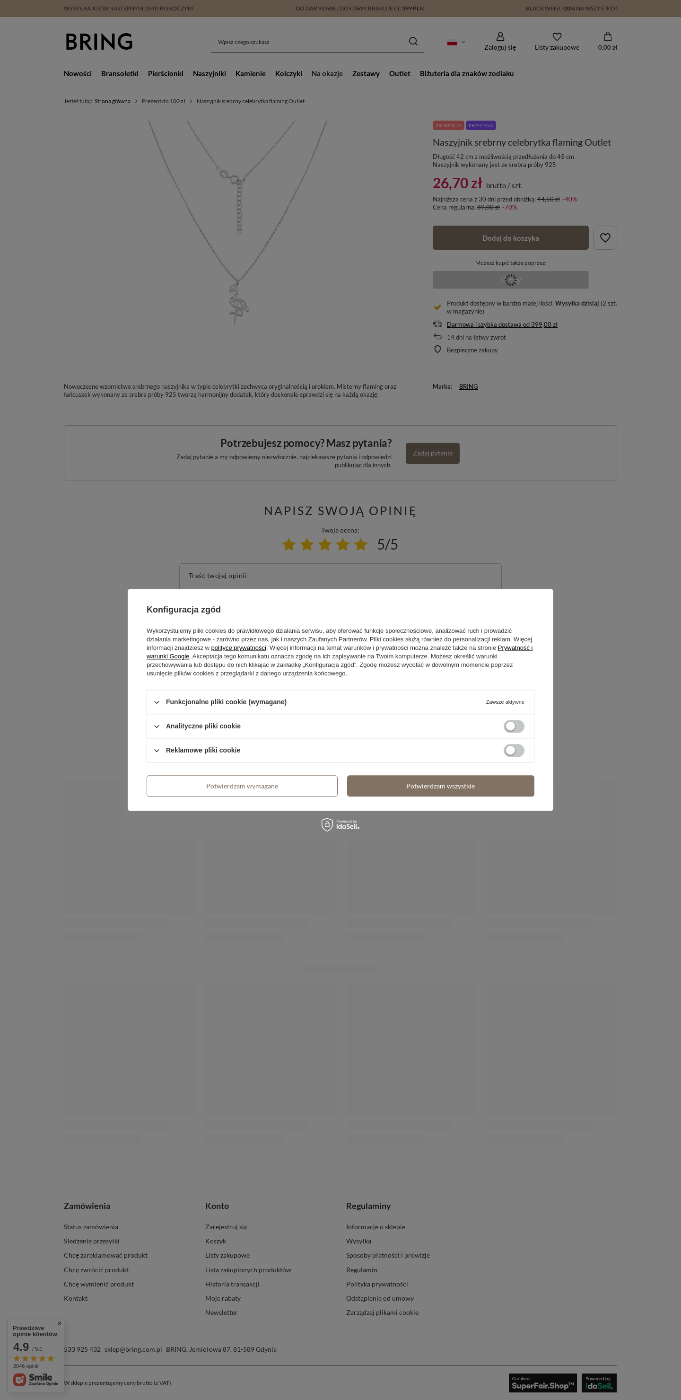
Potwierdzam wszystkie (440, 786)
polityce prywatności (238, 647)
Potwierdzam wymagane (242, 786)
